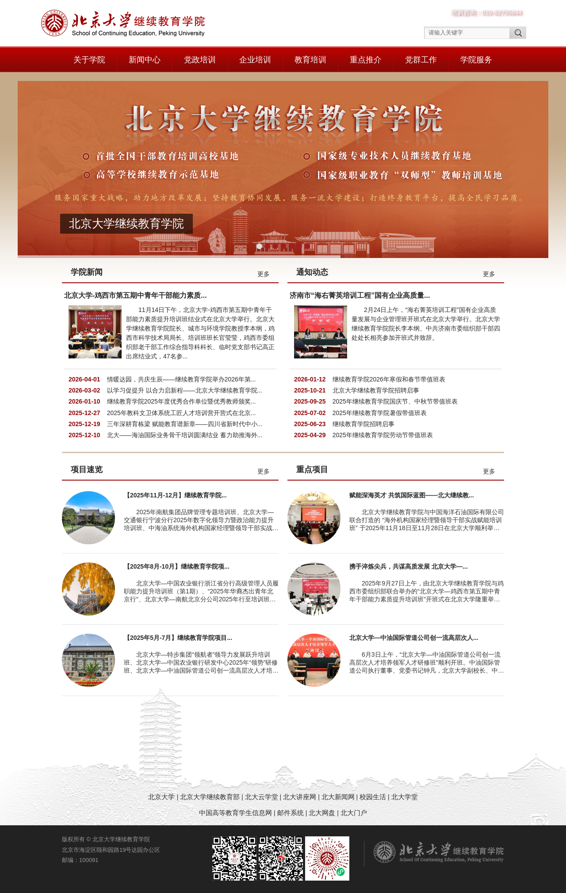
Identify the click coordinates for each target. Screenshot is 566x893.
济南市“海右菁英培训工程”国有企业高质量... (360, 295)
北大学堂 (404, 797)
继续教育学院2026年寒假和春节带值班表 (389, 379)
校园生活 (372, 797)
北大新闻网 (338, 797)
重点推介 (366, 59)
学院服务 (476, 59)
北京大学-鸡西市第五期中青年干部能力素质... (135, 295)
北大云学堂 (261, 797)
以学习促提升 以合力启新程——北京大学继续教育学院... (185, 390)
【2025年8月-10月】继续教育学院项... (176, 566)
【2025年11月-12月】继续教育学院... (175, 495)
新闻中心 (145, 59)
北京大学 (162, 797)
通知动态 (312, 272)
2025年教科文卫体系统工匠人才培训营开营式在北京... (181, 412)
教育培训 (310, 59)
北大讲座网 (300, 797)
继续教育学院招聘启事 (363, 423)
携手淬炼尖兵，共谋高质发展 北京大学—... (408, 566)
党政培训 (200, 59)
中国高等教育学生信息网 (235, 812)
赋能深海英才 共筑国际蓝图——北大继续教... (411, 495)
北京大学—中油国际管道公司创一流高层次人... (413, 637)
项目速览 (87, 469)
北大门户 (353, 812)
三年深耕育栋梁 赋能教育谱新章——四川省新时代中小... (185, 423)
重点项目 (312, 469)
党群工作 (421, 59)
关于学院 (89, 59)
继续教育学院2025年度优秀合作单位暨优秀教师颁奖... (181, 401)
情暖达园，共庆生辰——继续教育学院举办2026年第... (181, 379)
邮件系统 (291, 812)
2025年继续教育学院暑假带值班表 (380, 412)
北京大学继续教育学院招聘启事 (376, 390)
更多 (263, 273)
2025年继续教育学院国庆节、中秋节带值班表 (395, 401)
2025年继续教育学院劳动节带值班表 (383, 435)
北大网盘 (322, 812)
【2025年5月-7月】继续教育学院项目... (178, 637)
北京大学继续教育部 (210, 797)
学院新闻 (87, 272)
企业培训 (255, 59)
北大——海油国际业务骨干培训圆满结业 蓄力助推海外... (185, 435)
